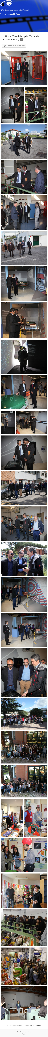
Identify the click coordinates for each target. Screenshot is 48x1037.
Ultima (38, 1025)
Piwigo (24, 1034)
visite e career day (10, 39)
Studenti (34, 36)
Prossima (30, 1025)
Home (8, 36)
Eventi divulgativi (20, 36)
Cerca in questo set (16, 45)
